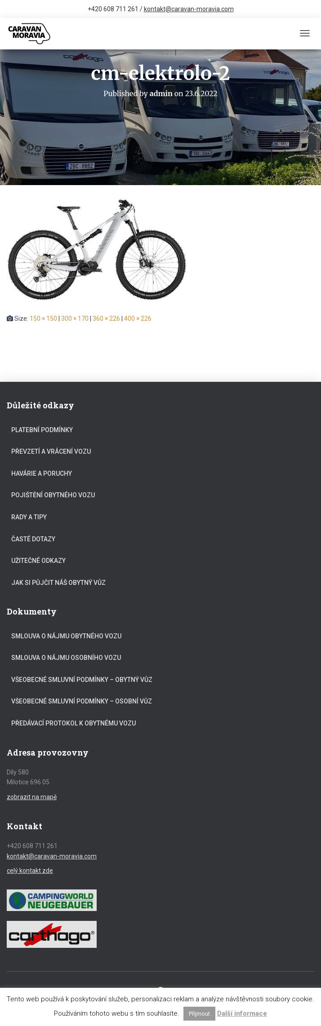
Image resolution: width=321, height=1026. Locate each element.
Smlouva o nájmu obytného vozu (66, 636)
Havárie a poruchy (41, 473)
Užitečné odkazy (38, 560)
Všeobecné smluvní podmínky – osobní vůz (81, 701)
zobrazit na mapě (32, 796)
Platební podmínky (42, 429)
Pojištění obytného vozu (53, 495)
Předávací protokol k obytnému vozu (73, 723)
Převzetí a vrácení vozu (51, 451)
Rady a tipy (29, 517)
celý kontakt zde (30, 870)
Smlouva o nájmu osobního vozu (66, 657)
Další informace (242, 1013)
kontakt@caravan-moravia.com (189, 9)
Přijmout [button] (199, 1013)
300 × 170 (75, 318)
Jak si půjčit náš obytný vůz (58, 582)
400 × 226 (138, 318)
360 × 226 (106, 318)
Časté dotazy (33, 539)
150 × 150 (43, 318)
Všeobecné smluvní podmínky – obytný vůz (81, 679)
